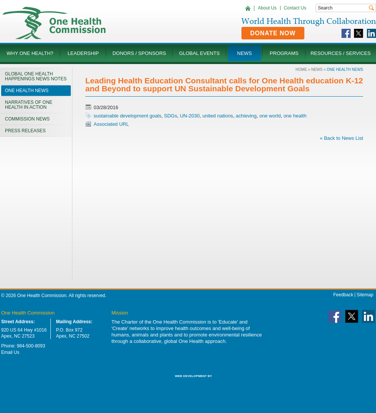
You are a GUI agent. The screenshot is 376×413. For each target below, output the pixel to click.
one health (295, 116)
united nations (217, 116)
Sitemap (365, 295)
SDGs (170, 116)
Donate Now (273, 33)
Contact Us (295, 8)
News (317, 69)
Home (301, 69)
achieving (246, 116)
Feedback (343, 295)
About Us (267, 8)
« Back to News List (341, 138)
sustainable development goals (127, 116)
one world (269, 116)
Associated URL (111, 124)
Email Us (10, 352)
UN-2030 (190, 116)
